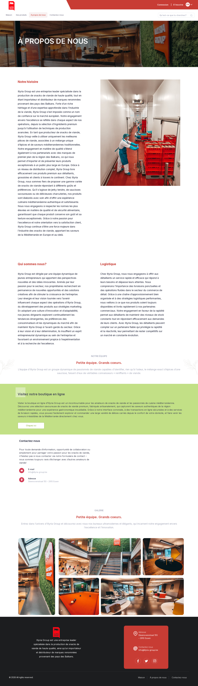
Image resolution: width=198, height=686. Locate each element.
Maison (141, 677)
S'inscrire (178, 5)
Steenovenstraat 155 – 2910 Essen (43, 481)
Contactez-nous (179, 677)
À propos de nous (158, 677)
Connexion (162, 5)
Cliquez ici (31, 425)
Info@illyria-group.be (37, 472)
